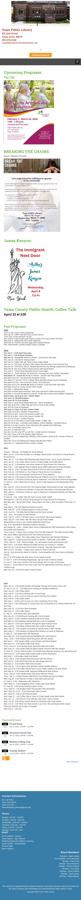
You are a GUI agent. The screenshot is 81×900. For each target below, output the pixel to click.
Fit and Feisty (15, 724)
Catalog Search (40, 55)
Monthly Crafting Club (19, 742)
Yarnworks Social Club (20, 733)
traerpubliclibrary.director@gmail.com (16, 807)
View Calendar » (72, 762)
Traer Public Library (46, 892)
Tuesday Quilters (17, 751)
